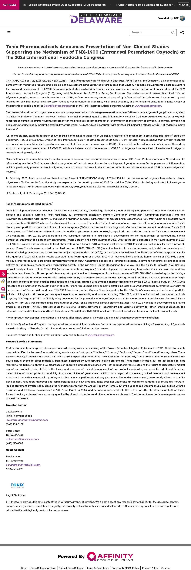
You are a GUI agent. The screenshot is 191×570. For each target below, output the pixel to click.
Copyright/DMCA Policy (125, 568)
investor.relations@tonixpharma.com (27, 419)
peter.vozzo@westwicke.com (22, 439)
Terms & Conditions (97, 568)
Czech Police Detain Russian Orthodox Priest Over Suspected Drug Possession (56, 4)
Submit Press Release (71, 568)
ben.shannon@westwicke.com (23, 464)
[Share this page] (182, 32)
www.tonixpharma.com (148, 105)
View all (183, 4)
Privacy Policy (150, 568)
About (23, 568)
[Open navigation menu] (9, 32)
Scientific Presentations (57, 105)
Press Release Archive (43, 568)
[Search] (149, 32)
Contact (166, 568)
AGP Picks (9, 4)
